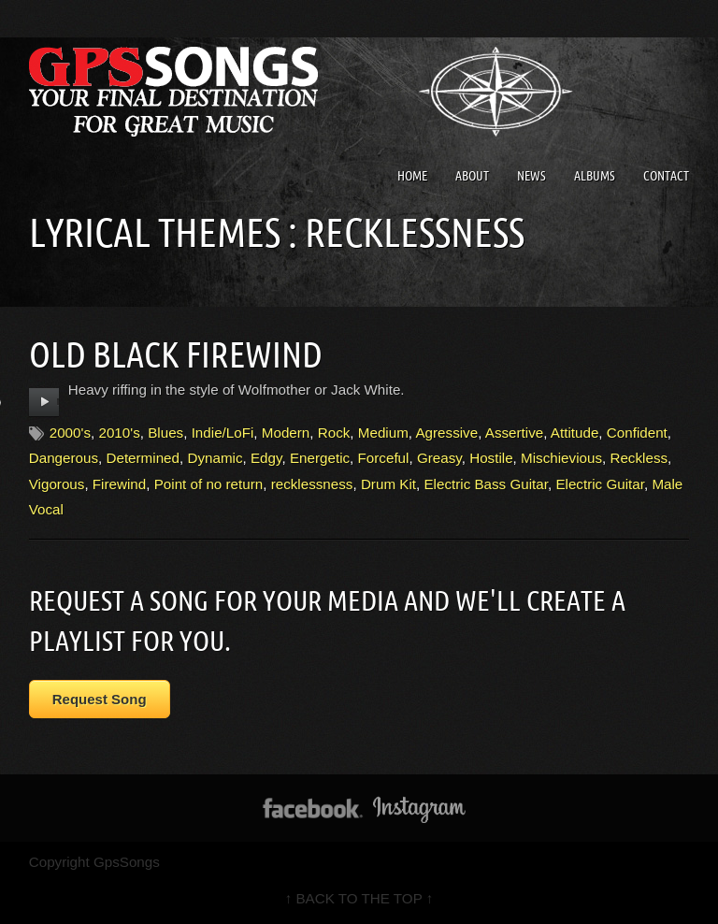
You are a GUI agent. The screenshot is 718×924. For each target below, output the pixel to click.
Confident (637, 432)
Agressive (446, 432)
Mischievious (561, 458)
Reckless (639, 458)
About (472, 175)
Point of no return (209, 484)
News (531, 175)
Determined (143, 458)
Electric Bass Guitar (486, 484)
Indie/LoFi (223, 432)
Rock (334, 432)
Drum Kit (388, 484)
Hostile (490, 458)
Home (412, 175)
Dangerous (63, 458)
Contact (666, 175)
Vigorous (57, 484)
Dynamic (214, 458)
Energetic (320, 458)
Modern (286, 432)
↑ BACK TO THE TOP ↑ (359, 898)
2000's (70, 432)
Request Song (99, 699)
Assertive (514, 432)
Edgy (266, 458)
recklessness (312, 484)
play (44, 402)
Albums (594, 175)
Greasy (439, 458)
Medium (383, 432)
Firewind (119, 484)
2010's (118, 432)
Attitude (575, 432)
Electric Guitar (599, 484)
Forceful (383, 458)
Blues (165, 432)
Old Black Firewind (176, 354)
